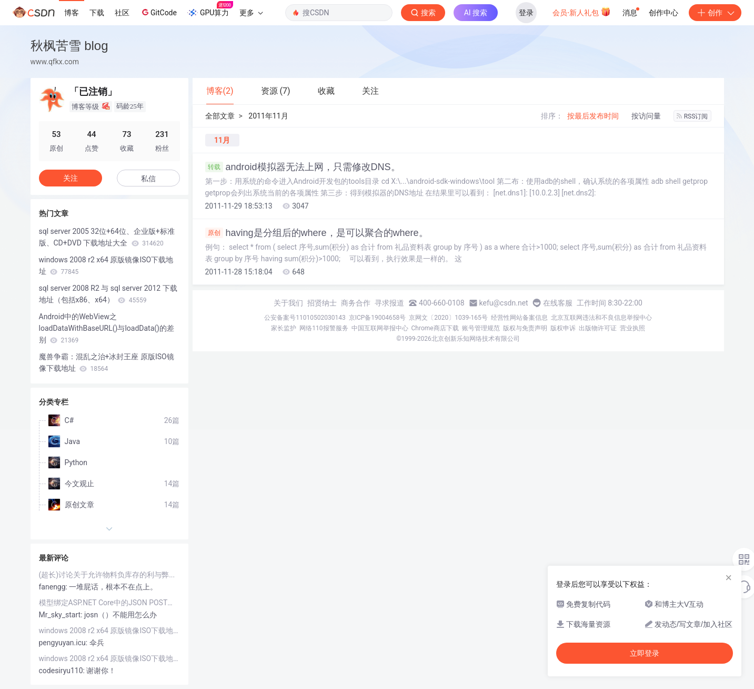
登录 (526, 12)
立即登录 (644, 653)
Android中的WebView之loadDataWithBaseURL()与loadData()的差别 (106, 328)
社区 (122, 12)
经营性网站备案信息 (519, 317)
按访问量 (646, 116)
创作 (715, 12)
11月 (222, 140)
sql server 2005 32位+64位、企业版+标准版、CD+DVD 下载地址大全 (107, 237)
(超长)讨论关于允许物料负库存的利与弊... (107, 574)
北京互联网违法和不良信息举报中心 (601, 317)
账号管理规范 (481, 328)
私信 (148, 178)
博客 (71, 12)
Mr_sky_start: (62, 615)
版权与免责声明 (525, 328)
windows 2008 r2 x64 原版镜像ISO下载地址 (106, 265)
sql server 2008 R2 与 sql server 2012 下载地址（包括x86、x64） (108, 294)
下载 (96, 12)
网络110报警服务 (323, 328)
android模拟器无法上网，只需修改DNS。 (302, 167)
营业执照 (632, 328)
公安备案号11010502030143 (304, 317)
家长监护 (283, 328)
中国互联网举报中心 (379, 328)
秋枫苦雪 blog (69, 45)
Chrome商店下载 (435, 328)
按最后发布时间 (593, 116)
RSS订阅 (692, 116)
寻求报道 (389, 303)
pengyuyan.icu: (64, 642)
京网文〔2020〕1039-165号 (448, 317)
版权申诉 (563, 328)
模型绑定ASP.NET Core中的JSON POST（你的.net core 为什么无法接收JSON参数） (109, 602)
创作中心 (663, 12)
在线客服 (557, 303)
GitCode (158, 12)
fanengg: (54, 587)
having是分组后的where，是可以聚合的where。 (316, 233)
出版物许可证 (598, 328)
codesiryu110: (63, 670)
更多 (251, 12)
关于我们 (288, 303)
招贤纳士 (322, 303)
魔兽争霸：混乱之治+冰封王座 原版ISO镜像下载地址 (106, 362)
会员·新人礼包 (581, 11)
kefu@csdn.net (503, 303)
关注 (70, 178)
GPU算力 (210, 9)
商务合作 (355, 303)
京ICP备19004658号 (377, 317)
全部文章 (220, 116)
